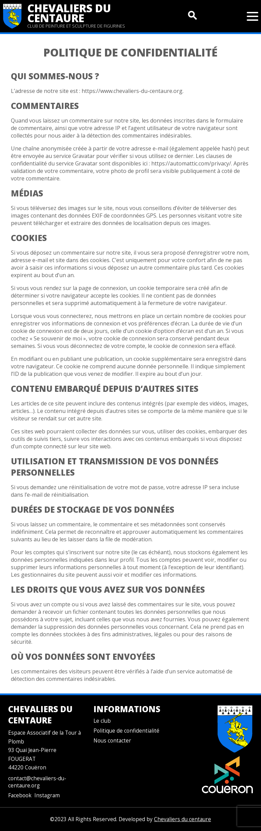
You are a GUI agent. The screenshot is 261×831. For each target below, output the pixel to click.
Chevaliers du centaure (69, 13)
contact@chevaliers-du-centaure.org (37, 782)
